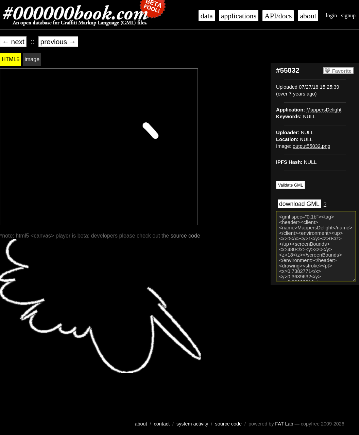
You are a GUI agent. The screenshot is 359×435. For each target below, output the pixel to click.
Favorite (342, 71)
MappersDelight (323, 109)
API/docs (278, 16)
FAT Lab (284, 424)
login (331, 15)
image (31, 59)
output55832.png (311, 146)
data (207, 16)
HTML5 (10, 59)
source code (185, 236)
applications (238, 16)
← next (13, 42)
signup (348, 15)
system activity (192, 424)
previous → (58, 42)
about (308, 16)
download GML (299, 204)
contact (162, 424)
